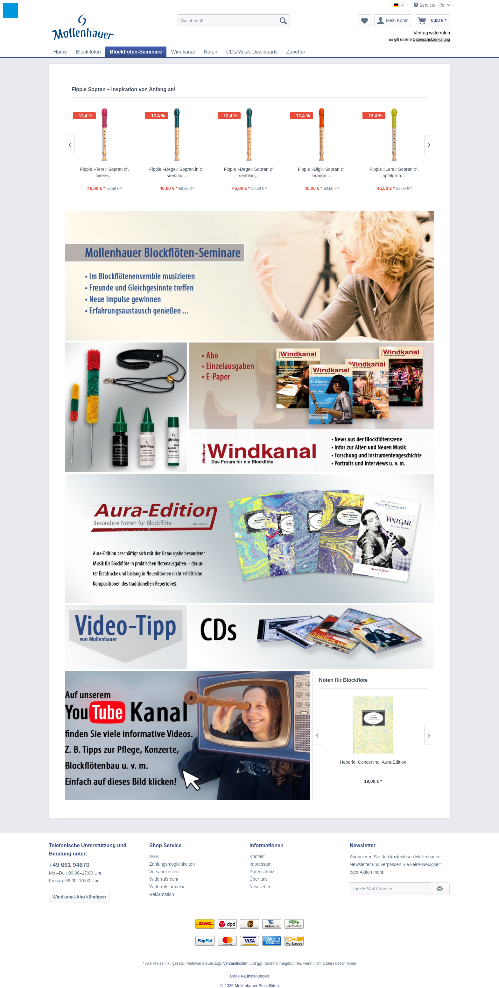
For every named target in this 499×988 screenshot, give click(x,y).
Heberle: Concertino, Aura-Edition (374, 762)
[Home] (60, 52)
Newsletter (260, 886)
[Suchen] (283, 20)
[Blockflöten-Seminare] (135, 52)
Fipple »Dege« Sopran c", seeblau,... (249, 172)
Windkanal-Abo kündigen (79, 896)
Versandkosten (164, 871)
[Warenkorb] (432, 20)
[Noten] (210, 52)
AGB (154, 856)
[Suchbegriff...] (234, 20)
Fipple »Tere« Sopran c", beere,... (104, 172)
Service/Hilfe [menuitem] (430, 5)
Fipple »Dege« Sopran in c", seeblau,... (177, 172)
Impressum (260, 864)
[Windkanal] (182, 52)
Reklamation (161, 894)
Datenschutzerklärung (431, 39)
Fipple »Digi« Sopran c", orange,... (322, 172)
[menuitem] (234, 20)
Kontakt (257, 856)
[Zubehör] (296, 52)
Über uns (259, 879)
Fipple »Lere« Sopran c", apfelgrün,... (394, 172)
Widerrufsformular (167, 886)
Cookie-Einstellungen (249, 976)
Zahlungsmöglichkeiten (172, 864)
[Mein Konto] (393, 20)
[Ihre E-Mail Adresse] (390, 888)
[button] (10, 10)
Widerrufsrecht (163, 879)
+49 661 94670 (69, 865)
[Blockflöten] (88, 52)
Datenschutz (262, 871)
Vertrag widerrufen (432, 32)
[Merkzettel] (364, 20)
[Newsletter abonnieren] (440, 888)
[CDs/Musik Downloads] (252, 52)
